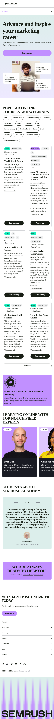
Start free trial (9, 613)
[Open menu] (49, 4)
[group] (27, 523)
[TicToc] (11, 663)
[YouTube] (16, 663)
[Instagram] (7, 663)
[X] (24, 663)
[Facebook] (20, 663)
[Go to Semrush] (10, 4)
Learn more (8, 403)
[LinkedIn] (3, 663)
